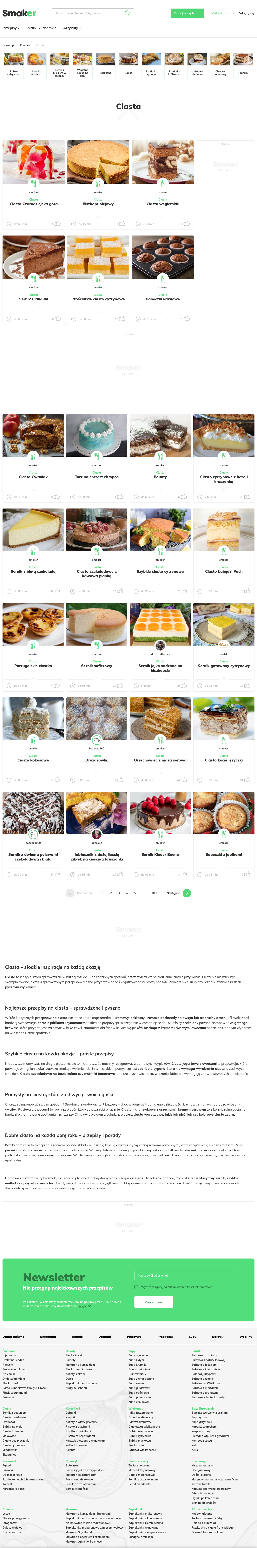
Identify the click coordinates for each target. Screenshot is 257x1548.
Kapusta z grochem (204, 1426)
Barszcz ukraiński (139, 1369)
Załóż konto (220, 13)
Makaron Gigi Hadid (79, 1532)
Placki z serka (12, 1383)
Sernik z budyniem (15, 1412)
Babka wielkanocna (141, 1431)
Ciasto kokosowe (33, 760)
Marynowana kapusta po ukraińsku (215, 1479)
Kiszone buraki (201, 1484)
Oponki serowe (12, 1475)
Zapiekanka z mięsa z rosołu (147, 1532)
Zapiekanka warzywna (143, 1527)
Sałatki (218, 1337)
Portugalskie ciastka (33, 665)
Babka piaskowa (139, 1440)
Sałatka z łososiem (204, 1364)
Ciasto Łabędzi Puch (224, 571)
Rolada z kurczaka (204, 1523)
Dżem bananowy (203, 1493)
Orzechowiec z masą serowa (160, 760)
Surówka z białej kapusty (208, 1397)
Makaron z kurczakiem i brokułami (88, 1513)
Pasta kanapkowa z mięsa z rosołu (25, 1388)
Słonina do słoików (204, 1503)
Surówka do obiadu (204, 1355)
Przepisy (11, 28)
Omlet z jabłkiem (14, 1378)
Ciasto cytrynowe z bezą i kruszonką (224, 479)
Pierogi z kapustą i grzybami (210, 1436)
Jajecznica (9, 1355)
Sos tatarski (136, 1445)
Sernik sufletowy (96, 665)
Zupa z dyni (136, 1360)
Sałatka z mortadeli (205, 1388)
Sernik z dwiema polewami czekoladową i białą (33, 856)
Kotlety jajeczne (202, 1513)
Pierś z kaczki (74, 1355)
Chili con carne (12, 1532)
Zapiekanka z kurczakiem (145, 1518)
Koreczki (8, 1484)
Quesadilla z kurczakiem (208, 1532)
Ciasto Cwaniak (33, 477)
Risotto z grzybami (78, 1426)
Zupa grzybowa (202, 1422)
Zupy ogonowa (138, 1355)
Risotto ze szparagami (80, 1436)
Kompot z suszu (202, 1440)
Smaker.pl (8, 45)
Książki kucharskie (41, 28)
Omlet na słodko (13, 1360)
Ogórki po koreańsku (205, 1498)
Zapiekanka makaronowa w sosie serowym (94, 1518)
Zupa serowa (137, 1383)
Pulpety (71, 1360)
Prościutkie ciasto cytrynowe (98, 299)
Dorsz (69, 1378)
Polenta (71, 1450)
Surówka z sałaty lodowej (208, 1360)
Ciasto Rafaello (13, 1431)
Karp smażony (201, 1431)
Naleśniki (9, 1374)
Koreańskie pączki (14, 1489)
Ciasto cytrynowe (14, 1445)
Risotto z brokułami (78, 1431)
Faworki (8, 1470)
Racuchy (8, 1364)
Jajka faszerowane (140, 1412)
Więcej (83, 1306)
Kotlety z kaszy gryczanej (82, 1422)
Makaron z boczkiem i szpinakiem (88, 1537)
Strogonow (9, 1523)
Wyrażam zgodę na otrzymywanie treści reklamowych (173, 1287)
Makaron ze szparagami (81, 1475)
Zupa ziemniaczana (141, 1378)
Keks (195, 1450)
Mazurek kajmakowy (142, 1470)
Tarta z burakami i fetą (207, 1518)
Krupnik (71, 1417)
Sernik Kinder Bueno (160, 854)
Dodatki (104, 1337)
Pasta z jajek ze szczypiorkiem (85, 1470)
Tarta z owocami (139, 1465)
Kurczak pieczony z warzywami (86, 1440)
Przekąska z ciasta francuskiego (213, 1527)
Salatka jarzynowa (204, 1374)
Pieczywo (134, 1337)
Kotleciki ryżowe (76, 1445)
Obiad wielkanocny (141, 1417)
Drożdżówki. (96, 760)
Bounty (160, 477)
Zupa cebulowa (138, 1402)
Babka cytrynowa (140, 1436)
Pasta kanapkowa (14, 1369)
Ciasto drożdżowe (14, 1417)
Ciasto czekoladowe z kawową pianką (97, 573)
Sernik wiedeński (77, 1489)
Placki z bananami (15, 1392)
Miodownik (10, 1450)
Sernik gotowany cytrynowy (224, 665)
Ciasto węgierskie (163, 204)
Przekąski (165, 1337)
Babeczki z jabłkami (224, 854)
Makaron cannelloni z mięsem (85, 1541)
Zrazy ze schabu (76, 1388)
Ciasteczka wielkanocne (144, 1426)
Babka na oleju (12, 1426)
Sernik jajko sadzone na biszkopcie (160, 668)
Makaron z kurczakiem (80, 1364)
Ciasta (33, 199)
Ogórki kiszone (201, 1475)
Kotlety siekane (76, 1374)
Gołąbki (71, 1412)
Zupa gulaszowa (139, 1388)
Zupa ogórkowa (138, 1392)
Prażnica (8, 1397)
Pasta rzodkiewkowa (79, 1479)
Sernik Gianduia (33, 299)
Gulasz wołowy (12, 1527)
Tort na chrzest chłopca (97, 477)
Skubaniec (9, 1454)
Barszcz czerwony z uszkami (210, 1412)
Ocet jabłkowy (201, 1470)
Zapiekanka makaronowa (82, 1383)
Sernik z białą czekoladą (33, 571)
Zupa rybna (199, 1417)
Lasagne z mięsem (140, 1537)
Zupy (192, 1337)
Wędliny (246, 1337)
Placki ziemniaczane (79, 1369)
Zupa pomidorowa (140, 1397)
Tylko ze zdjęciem (24, 127)
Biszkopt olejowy (98, 204)
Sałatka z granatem (205, 1392)
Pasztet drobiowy (139, 1422)
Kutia (195, 1445)
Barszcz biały (137, 1374)
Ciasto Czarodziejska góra (34, 204)
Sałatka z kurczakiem (206, 1369)
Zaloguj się (246, 13)
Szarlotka (9, 1422)
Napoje (77, 1337)
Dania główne (13, 1337)
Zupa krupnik (137, 1364)
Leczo (6, 1513)
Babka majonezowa (141, 1475)
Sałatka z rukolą (202, 1378)
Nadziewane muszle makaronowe (88, 1523)
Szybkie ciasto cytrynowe (160, 571)
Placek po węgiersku (16, 1518)
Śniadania (48, 1337)
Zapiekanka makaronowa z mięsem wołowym (96, 1527)
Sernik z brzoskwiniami (81, 1484)
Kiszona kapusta (202, 1465)
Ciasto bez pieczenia (16, 1440)
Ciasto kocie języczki (224, 760)
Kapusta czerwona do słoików (211, 1489)
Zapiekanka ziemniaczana (145, 1523)
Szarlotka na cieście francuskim (23, 1479)
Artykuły (71, 28)
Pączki (7, 1465)
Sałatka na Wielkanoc (206, 1383)
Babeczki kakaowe (163, 299)
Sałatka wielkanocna (142, 1450)
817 (154, 893)
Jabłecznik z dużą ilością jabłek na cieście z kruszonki (97, 856)
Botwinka (72, 1465)
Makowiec (9, 1436)
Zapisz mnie (154, 1302)
